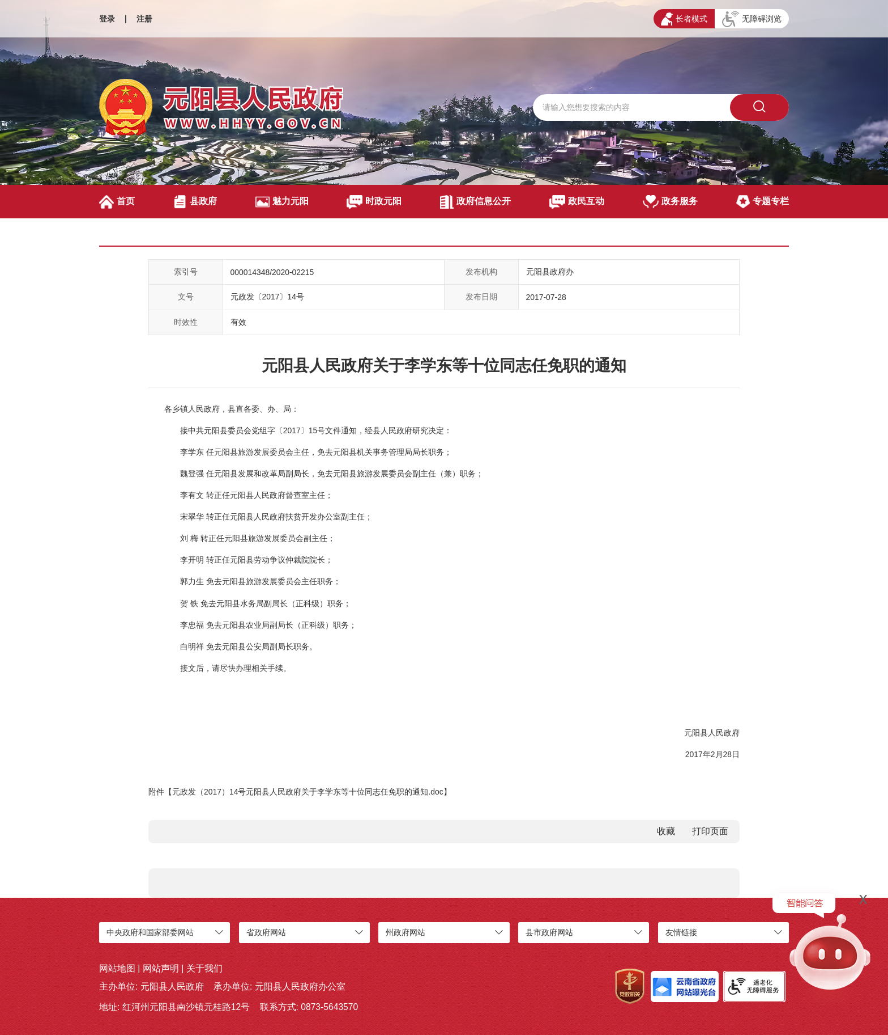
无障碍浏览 (752, 19)
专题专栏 (762, 202)
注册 (144, 18)
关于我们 (204, 968)
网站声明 (161, 968)
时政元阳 (374, 202)
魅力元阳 (281, 202)
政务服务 (670, 202)
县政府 (195, 202)
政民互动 (576, 202)
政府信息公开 (475, 202)
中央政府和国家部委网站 (150, 932)
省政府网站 (266, 932)
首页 (117, 202)
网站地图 (117, 968)
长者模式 (684, 19)
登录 (107, 18)
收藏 (666, 831)
